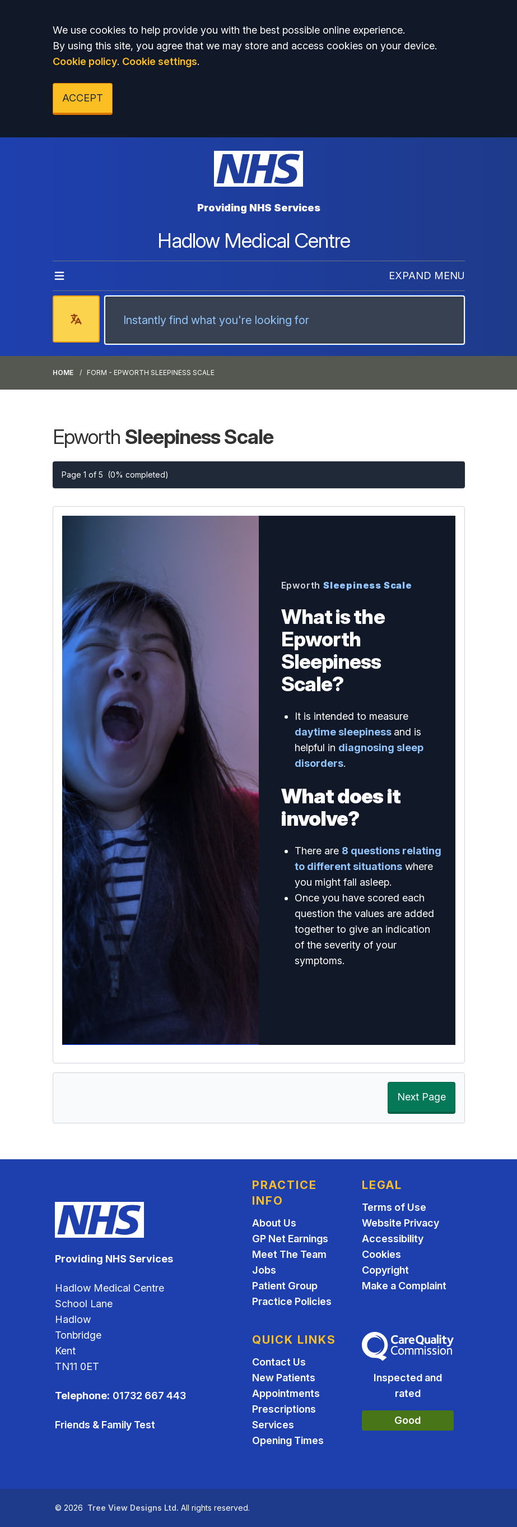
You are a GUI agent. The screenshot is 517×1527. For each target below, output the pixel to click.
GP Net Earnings (290, 1238)
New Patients (283, 1377)
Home (63, 372)
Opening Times (288, 1440)
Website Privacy (400, 1223)
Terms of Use (394, 1207)
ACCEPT (82, 98)
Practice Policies (292, 1301)
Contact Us (279, 1362)
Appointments (286, 1393)
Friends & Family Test (105, 1425)
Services (273, 1425)
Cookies (381, 1254)
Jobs (264, 1270)
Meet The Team (289, 1254)
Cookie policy (85, 61)
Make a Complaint (404, 1286)
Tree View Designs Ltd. (133, 1507)
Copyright (385, 1270)
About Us (274, 1223)
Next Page (421, 1097)
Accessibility (392, 1238)
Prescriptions (284, 1409)
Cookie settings (159, 61)
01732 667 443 (149, 1395)
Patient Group (285, 1286)
